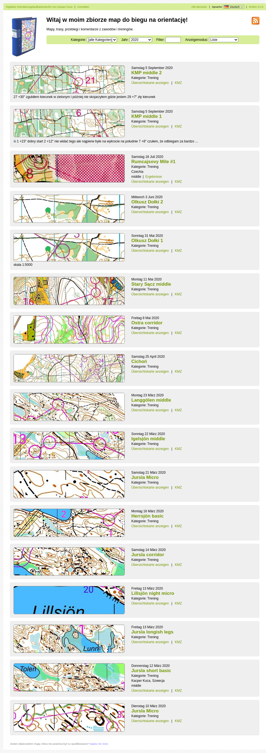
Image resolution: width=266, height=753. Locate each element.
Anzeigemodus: (196, 40)
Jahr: (125, 40)
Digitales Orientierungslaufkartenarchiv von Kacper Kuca (39, 6)
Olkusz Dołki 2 (147, 202)
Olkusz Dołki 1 (147, 240)
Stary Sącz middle (151, 284)
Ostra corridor (147, 322)
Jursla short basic (151, 670)
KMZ (178, 83)
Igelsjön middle (148, 438)
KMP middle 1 (146, 116)
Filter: (160, 40)
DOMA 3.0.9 (256, 6)
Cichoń (139, 361)
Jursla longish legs (152, 632)
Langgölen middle (151, 400)
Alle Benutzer (199, 6)
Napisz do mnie (99, 743)
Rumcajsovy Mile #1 (153, 161)
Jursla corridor (147, 554)
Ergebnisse (153, 177)
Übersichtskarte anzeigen (150, 83)
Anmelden (83, 6)
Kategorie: (78, 40)
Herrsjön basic (147, 516)
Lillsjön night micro (152, 593)
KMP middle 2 (146, 72)
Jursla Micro (145, 477)
